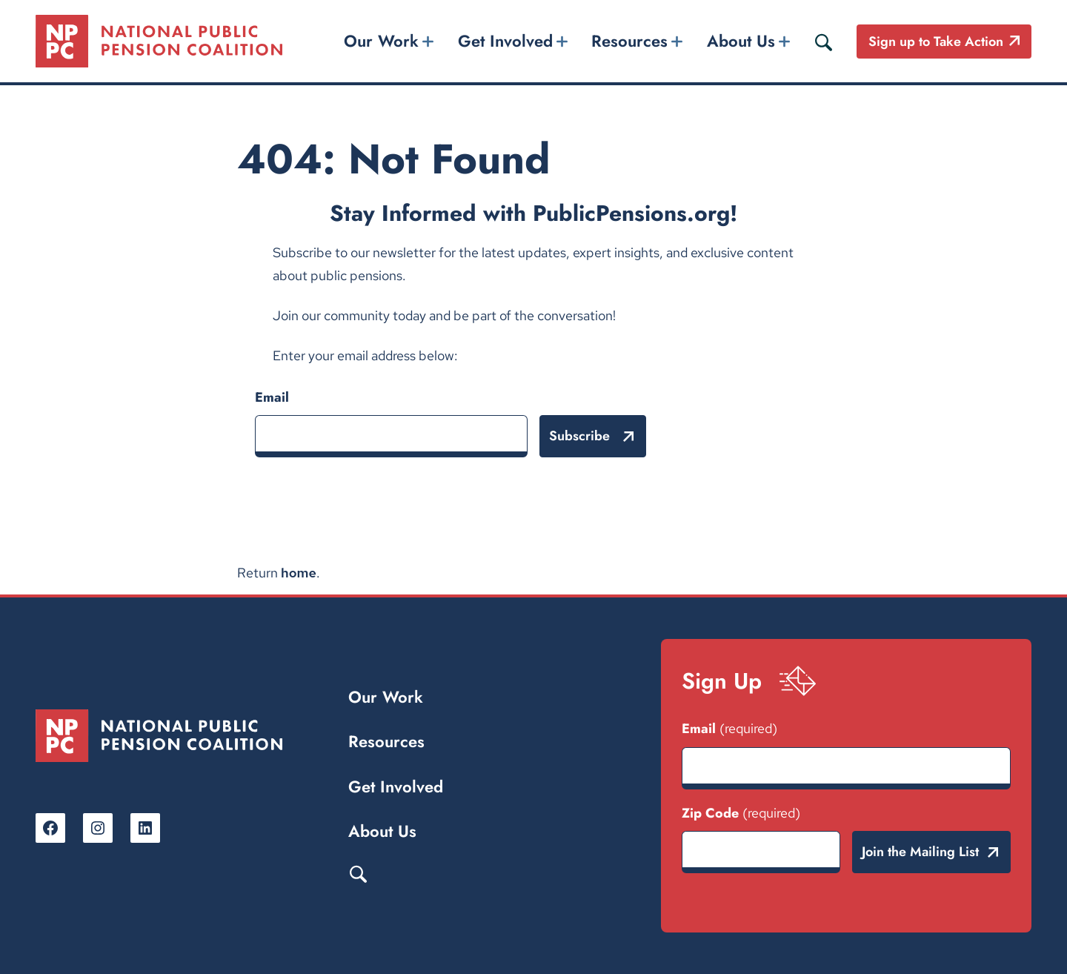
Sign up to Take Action (935, 41)
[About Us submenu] (784, 41)
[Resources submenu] (677, 41)
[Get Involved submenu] (562, 41)
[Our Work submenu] (428, 41)
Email (272, 397)
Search (358, 873)
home (298, 572)
